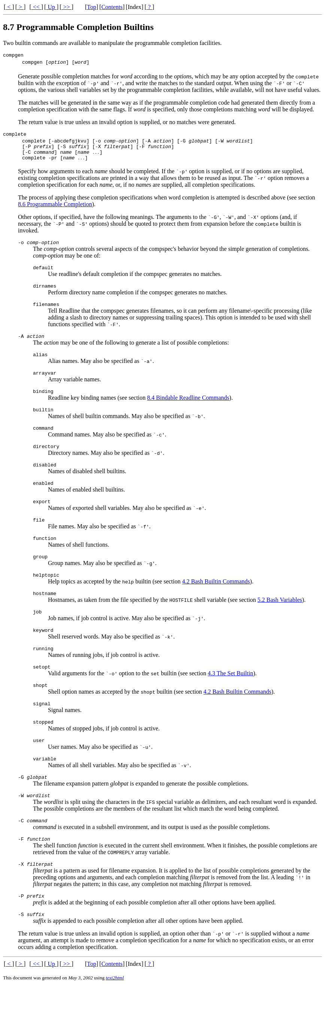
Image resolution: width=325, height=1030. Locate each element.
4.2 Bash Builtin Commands (216, 608)
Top (91, 7)
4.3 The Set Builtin (230, 706)
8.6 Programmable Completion (55, 211)
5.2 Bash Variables (280, 628)
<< (36, 7)
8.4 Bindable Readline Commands (188, 413)
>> (67, 7)
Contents (112, 7)
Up (51, 7)
